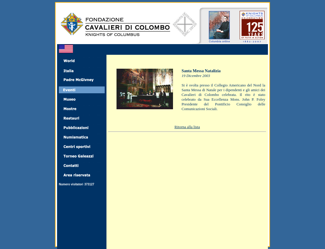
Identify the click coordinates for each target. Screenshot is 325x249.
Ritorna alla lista (187, 127)
